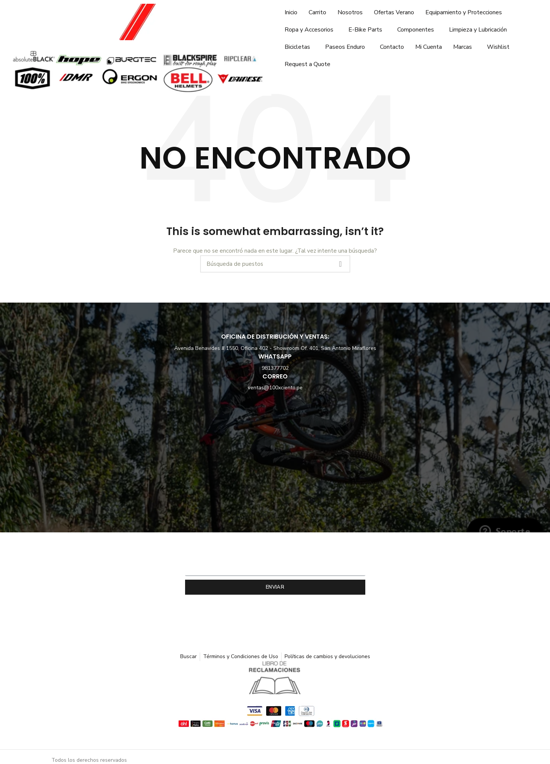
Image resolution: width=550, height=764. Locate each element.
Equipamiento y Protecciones (463, 12)
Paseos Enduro (345, 47)
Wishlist (498, 47)
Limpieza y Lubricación (478, 30)
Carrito (317, 12)
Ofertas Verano (394, 12)
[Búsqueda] (275, 264)
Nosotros (350, 12)
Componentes (415, 30)
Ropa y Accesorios (309, 30)
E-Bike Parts (365, 30)
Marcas (462, 47)
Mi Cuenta (428, 47)
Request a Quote (307, 64)
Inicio (291, 12)
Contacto (392, 47)
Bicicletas (297, 47)
